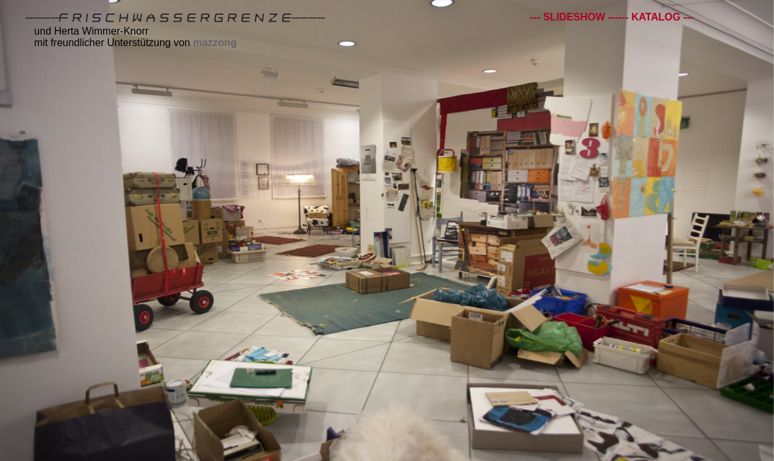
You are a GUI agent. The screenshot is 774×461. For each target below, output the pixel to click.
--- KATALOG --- (656, 17)
